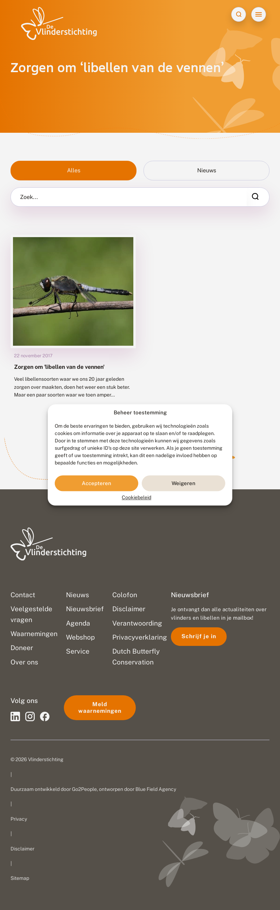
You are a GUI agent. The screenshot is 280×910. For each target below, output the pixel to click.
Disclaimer (22, 849)
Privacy (19, 819)
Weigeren (183, 483)
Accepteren (96, 483)
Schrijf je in (198, 636)
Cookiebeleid (136, 498)
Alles (73, 170)
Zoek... (29, 197)
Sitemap (20, 878)
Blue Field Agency (155, 789)
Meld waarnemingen (99, 707)
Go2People (84, 789)
